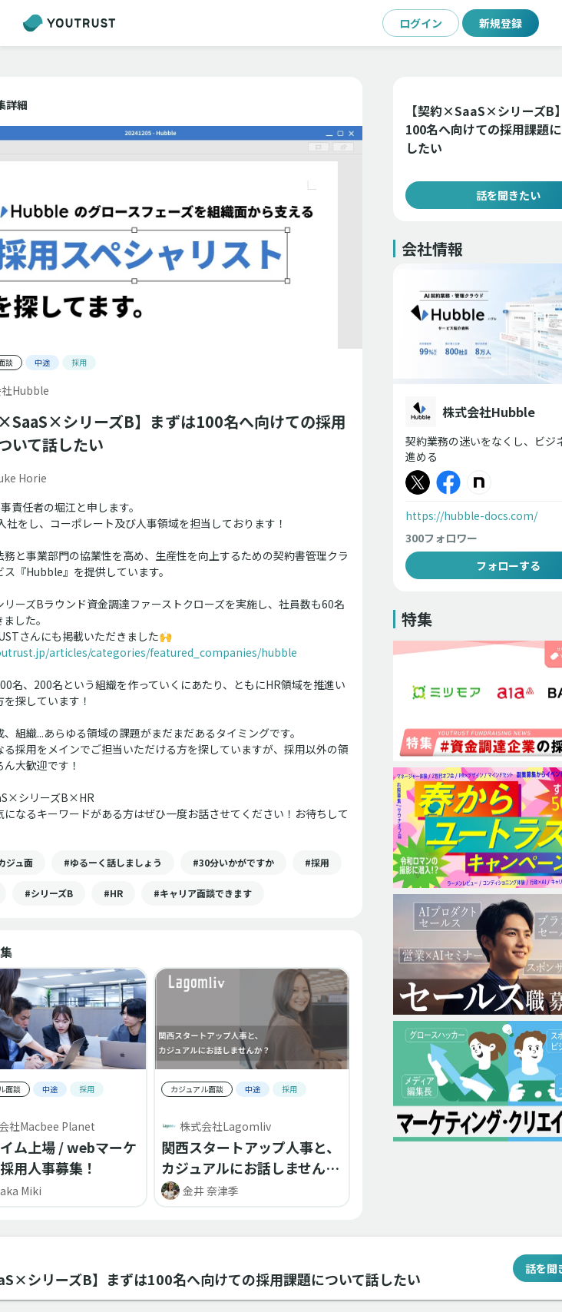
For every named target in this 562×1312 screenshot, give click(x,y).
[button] (112, 862)
